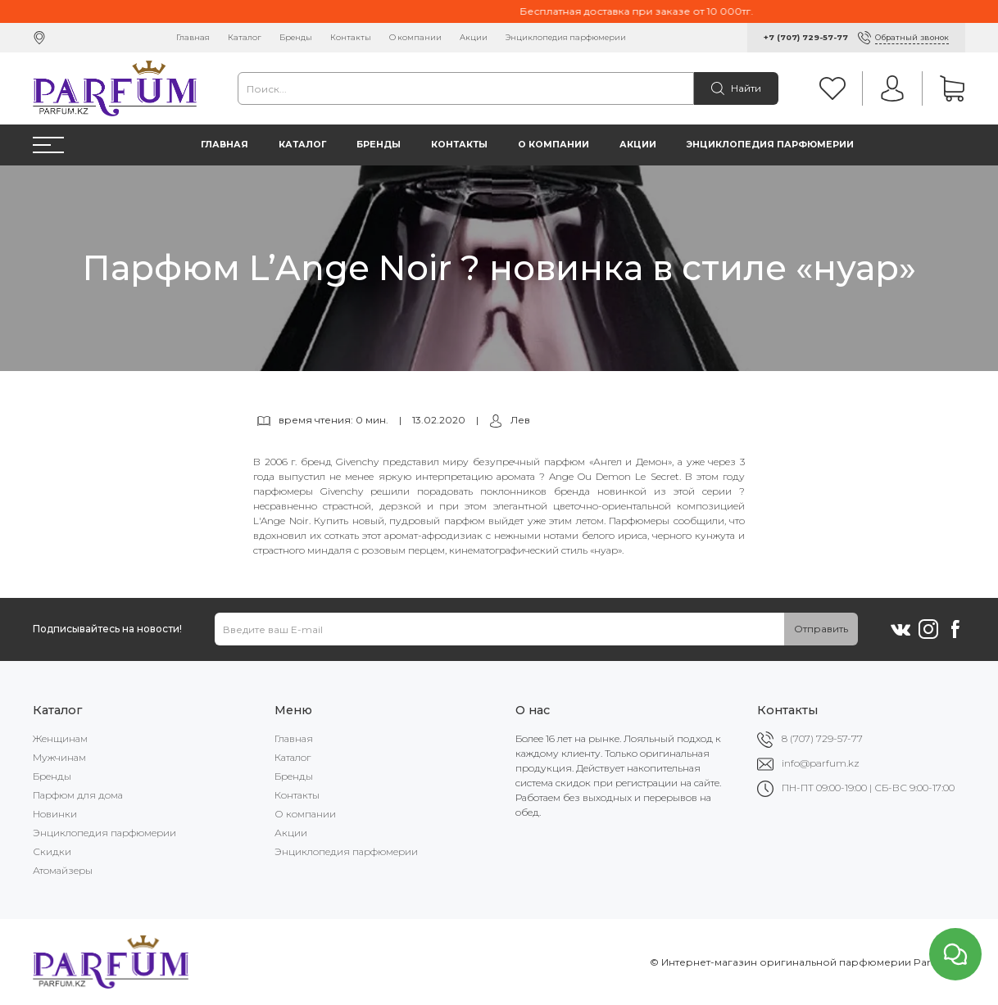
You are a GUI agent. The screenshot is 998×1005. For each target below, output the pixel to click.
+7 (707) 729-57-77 (806, 37)
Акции (474, 37)
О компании (415, 37)
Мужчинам (59, 757)
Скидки (52, 851)
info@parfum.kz (821, 763)
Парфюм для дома (78, 795)
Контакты (350, 37)
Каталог (244, 37)
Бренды (295, 37)
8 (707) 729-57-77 (822, 738)
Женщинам (60, 738)
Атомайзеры (63, 870)
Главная (193, 37)
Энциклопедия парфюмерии (566, 37)
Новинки (55, 814)
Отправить (821, 628)
